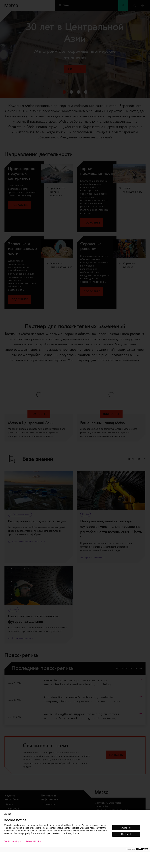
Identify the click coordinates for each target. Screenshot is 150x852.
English (8, 814)
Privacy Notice (33, 841)
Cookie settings (12, 841)
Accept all (126, 827)
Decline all (126, 834)
